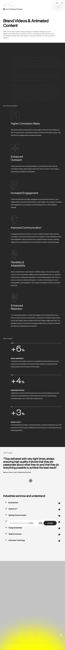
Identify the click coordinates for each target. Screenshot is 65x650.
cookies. (31, 523)
